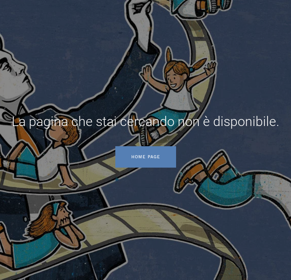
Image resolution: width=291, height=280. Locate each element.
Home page (145, 156)
